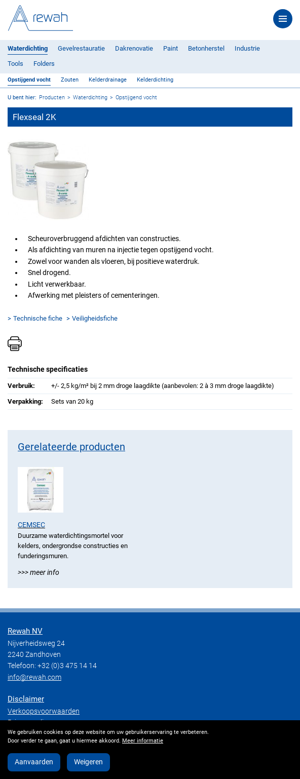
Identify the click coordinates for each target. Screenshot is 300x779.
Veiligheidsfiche (95, 318)
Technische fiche (37, 318)
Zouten (70, 79)
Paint (170, 48)
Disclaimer (26, 699)
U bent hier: (22, 97)
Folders (44, 63)
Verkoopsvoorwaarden (44, 711)
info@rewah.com (34, 677)
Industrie (247, 48)
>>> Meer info (38, 572)
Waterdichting (28, 48)
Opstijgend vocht (29, 79)
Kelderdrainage (108, 79)
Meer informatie (142, 740)
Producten (52, 97)
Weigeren (88, 762)
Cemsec (31, 525)
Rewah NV (25, 631)
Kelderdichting (155, 79)
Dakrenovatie (134, 48)
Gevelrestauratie (81, 48)
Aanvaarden (34, 762)
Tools (15, 63)
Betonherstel (206, 48)
